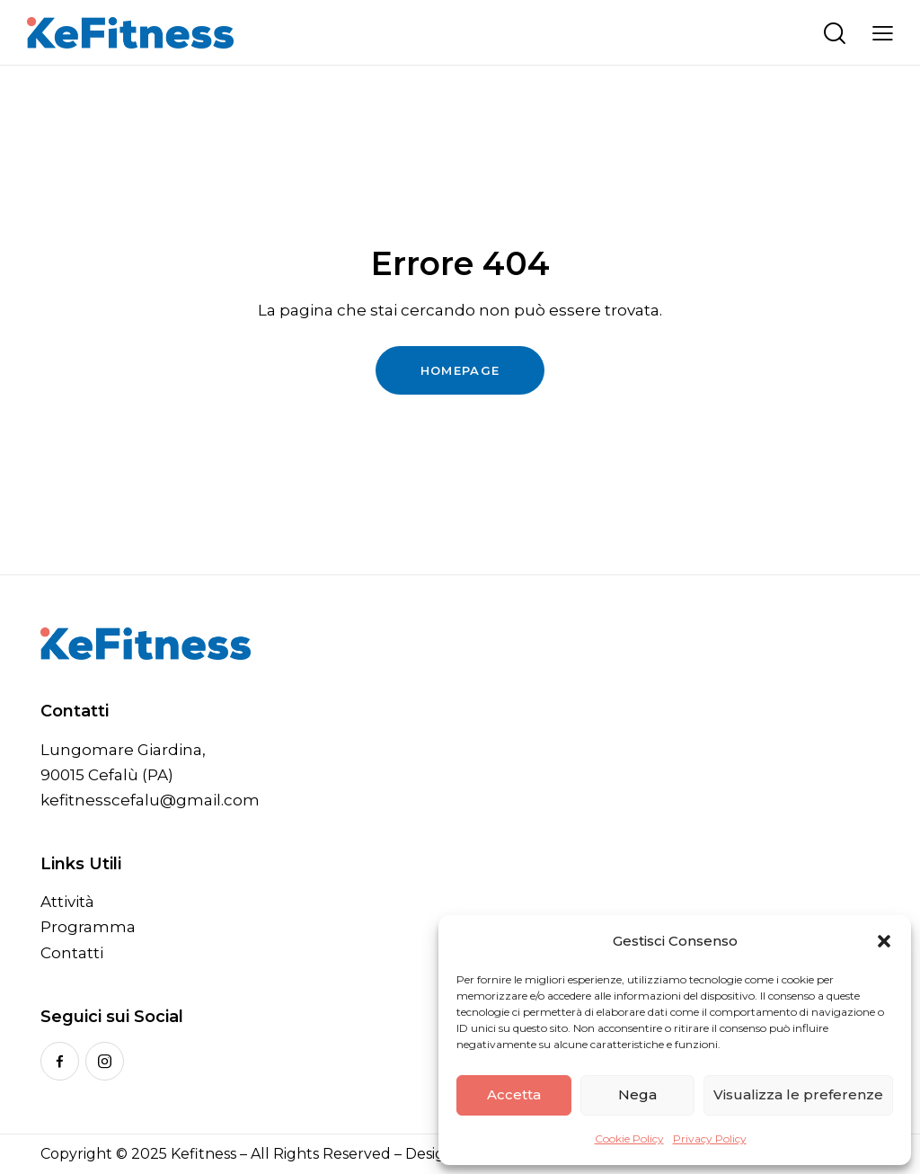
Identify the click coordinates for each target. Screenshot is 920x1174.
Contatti (71, 953)
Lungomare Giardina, (123, 750)
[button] (884, 941)
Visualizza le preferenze (798, 1094)
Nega (637, 1094)
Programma (88, 927)
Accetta (514, 1094)
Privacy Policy (710, 1138)
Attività (67, 902)
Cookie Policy (629, 1138)
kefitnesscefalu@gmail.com (150, 800)
